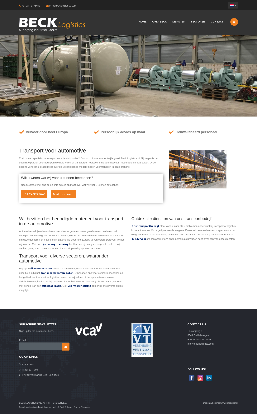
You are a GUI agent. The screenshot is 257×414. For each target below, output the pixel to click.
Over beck (159, 21)
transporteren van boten (57, 273)
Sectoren (198, 21)
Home (142, 21)
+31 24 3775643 (34, 194)
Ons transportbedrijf (145, 226)
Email (22, 340)
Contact (217, 21)
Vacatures (28, 364)
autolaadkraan (51, 285)
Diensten (178, 21)
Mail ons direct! (63, 194)
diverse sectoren (41, 268)
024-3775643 (138, 239)
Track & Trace (30, 369)
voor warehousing (79, 285)
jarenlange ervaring (56, 244)
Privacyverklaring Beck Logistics (40, 375)
